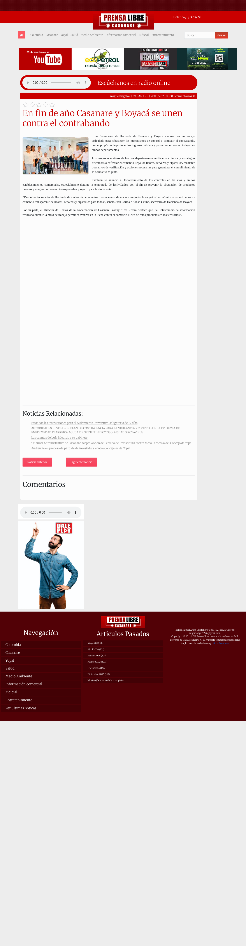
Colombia (36, 35)
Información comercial (121, 35)
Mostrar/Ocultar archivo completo (105, 680)
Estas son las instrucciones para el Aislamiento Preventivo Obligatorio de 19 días (84, 423)
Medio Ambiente (92, 35)
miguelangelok (120, 96)
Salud (74, 35)
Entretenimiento (162, 35)
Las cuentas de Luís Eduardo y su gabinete (59, 437)
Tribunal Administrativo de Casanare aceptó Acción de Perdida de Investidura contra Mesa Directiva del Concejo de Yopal (111, 443)
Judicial (144, 35)
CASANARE (140, 96)
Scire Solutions (221, 643)
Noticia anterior (37, 462)
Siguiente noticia (81, 462)
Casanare (52, 35)
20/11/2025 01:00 (162, 96)
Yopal (64, 35)
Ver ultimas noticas (20, 708)
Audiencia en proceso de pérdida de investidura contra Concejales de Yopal (80, 448)
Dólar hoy (179, 17)
